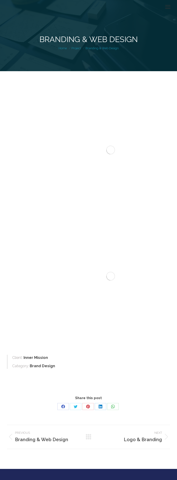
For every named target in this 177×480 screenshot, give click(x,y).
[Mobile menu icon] (167, 7)
